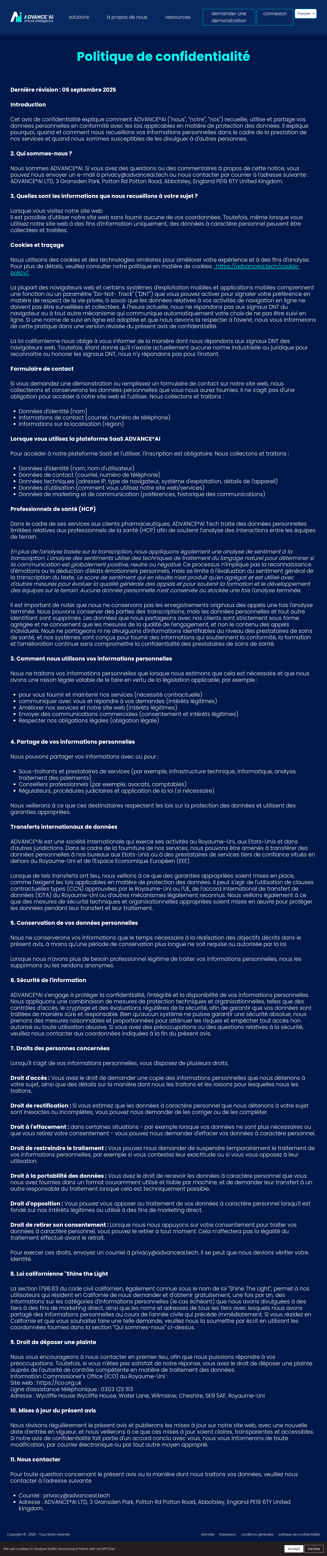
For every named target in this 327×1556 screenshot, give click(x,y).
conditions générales (257, 1534)
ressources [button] (177, 17)
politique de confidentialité (299, 1534)
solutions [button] (79, 17)
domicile (207, 1534)
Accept (294, 1548)
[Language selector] (306, 13)
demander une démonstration (228, 17)
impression (227, 1534)
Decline (314, 1548)
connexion (275, 13)
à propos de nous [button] (127, 17)
